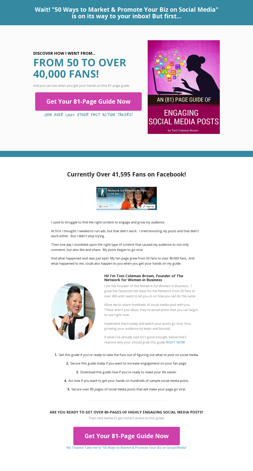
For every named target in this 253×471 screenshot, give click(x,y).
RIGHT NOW (175, 342)
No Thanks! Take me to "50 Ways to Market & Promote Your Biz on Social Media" (126, 447)
